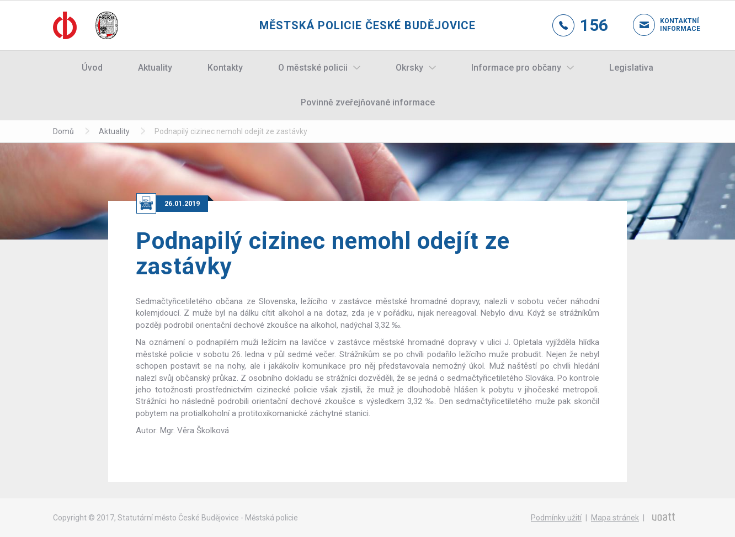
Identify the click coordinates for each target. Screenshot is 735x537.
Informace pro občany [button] (516, 67)
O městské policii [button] (313, 67)
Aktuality (155, 67)
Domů (63, 131)
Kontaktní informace (671, 25)
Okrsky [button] (409, 67)
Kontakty (225, 67)
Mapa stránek (615, 517)
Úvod (92, 67)
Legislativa (631, 67)
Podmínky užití (556, 517)
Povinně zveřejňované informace (368, 102)
